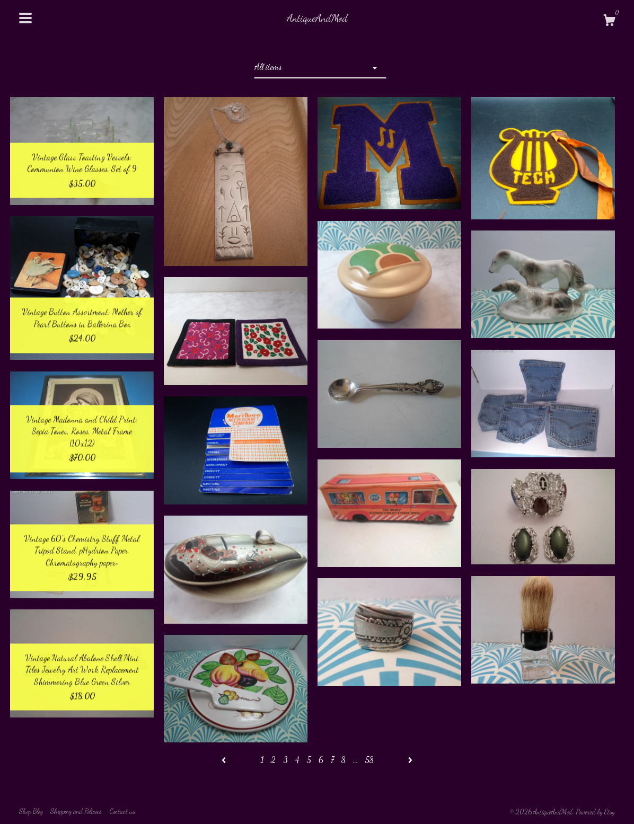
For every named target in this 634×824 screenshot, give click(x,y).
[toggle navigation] (25, 18)
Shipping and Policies (76, 811)
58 (369, 760)
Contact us (122, 811)
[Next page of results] (410, 760)
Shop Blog (31, 811)
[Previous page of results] (224, 760)
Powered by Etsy (595, 812)
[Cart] (609, 22)
